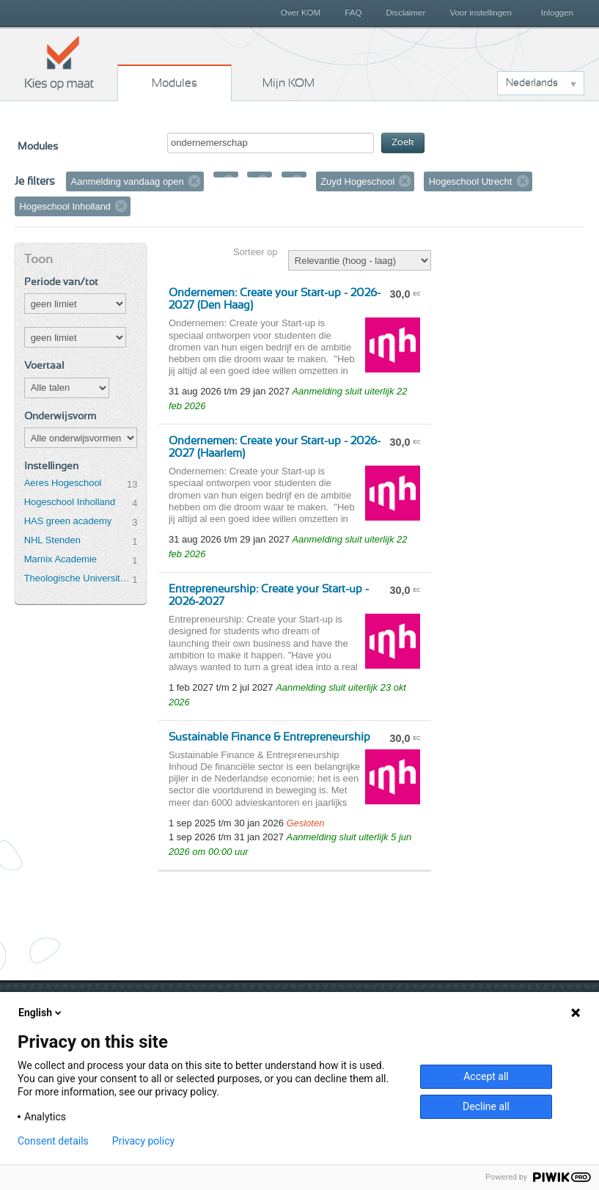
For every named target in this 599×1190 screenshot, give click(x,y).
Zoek (403, 142)
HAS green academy (68, 520)
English (41, 1012)
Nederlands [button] (532, 83)
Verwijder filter (194, 181)
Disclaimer (406, 12)
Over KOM (300, 12)
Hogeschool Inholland (70, 501)
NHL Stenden (52, 540)
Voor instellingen (480, 12)
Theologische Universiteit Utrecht (78, 578)
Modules (174, 83)
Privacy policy (143, 1141)
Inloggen (557, 12)
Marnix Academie (60, 559)
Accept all (486, 1076)
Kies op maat (59, 62)
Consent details (53, 1141)
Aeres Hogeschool (63, 482)
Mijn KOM (288, 83)
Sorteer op (255, 251)
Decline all (486, 1106)
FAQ (353, 12)
